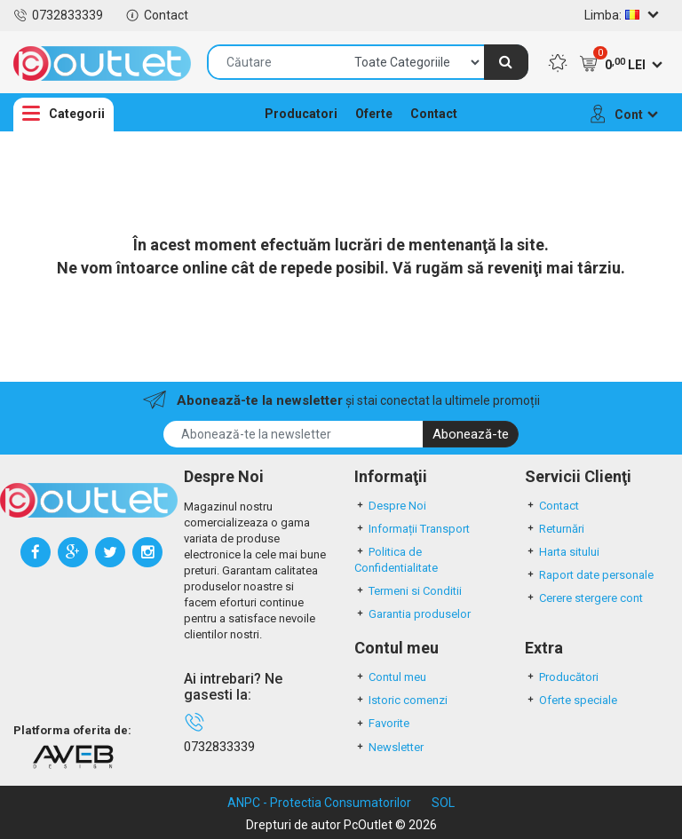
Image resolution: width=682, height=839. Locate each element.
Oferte (374, 114)
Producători (562, 677)
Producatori (301, 114)
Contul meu (390, 677)
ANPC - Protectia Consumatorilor (319, 802)
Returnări (554, 528)
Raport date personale (589, 575)
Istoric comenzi (401, 700)
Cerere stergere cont (584, 598)
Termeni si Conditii (408, 591)
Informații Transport (412, 528)
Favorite (381, 723)
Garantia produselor (412, 614)
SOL (443, 802)
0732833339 (58, 15)
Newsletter (389, 747)
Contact (156, 15)
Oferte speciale (571, 700)
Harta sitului (562, 551)
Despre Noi (390, 505)
